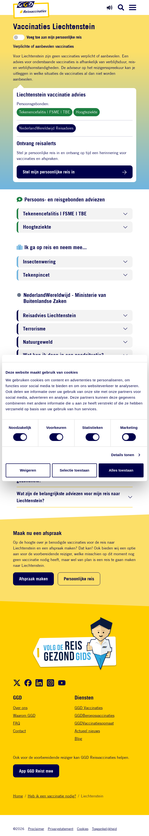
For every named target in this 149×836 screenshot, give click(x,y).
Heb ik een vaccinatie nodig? (52, 796)
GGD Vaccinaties (89, 708)
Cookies (82, 829)
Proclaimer (36, 829)
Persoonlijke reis (79, 578)
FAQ (16, 723)
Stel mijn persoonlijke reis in (49, 171)
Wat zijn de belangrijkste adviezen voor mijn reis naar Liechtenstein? (68, 497)
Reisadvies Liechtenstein (49, 315)
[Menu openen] (132, 7)
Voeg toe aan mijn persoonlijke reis (54, 37)
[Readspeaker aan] (109, 7)
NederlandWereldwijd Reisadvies (46, 128)
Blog (78, 738)
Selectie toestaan (74, 470)
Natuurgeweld (38, 342)
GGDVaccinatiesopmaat (94, 723)
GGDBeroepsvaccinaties (94, 715)
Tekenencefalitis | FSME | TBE (44, 112)
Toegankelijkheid (104, 829)
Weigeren (28, 470)
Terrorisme (34, 329)
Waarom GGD (24, 715)
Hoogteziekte (86, 112)
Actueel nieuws (87, 731)
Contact (19, 731)
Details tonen (122, 455)
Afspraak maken (33, 578)
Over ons (20, 708)
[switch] (19, 37)
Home (18, 796)
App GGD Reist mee (36, 771)
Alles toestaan (121, 470)
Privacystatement (60, 829)
